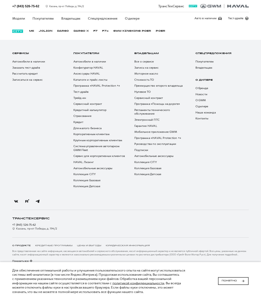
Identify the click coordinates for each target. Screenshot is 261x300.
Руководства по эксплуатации (155, 144)
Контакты (201, 118)
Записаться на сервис (27, 80)
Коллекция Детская (86, 186)
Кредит (78, 122)
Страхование (82, 116)
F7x (105, 31)
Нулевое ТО (142, 92)
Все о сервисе (144, 61)
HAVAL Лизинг (83, 162)
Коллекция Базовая (86, 180)
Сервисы (20, 53)
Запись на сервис (146, 68)
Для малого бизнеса (87, 128)
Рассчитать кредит (25, 73)
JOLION (45, 31)
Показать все (22, 261)
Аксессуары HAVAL (86, 73)
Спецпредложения (102, 18)
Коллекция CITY (84, 174)
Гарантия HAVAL (145, 126)
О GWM (200, 100)
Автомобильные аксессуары (92, 168)
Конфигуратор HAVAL (88, 68)
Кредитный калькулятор (90, 110)
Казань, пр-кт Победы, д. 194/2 (34, 228)
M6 (31, 31)
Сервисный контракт (87, 104)
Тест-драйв (81, 92)
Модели (18, 18)
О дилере (132, 18)
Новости (201, 94)
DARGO (63, 31)
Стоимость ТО (144, 80)
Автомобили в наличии (28, 61)
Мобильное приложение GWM (155, 132)
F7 (95, 31)
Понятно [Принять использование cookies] (233, 281)
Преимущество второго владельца (158, 86)
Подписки (141, 150)
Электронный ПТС (147, 120)
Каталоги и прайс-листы (90, 80)
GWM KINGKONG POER (132, 31)
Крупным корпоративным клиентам (97, 140)
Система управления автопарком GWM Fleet (96, 148)
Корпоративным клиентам (91, 134)
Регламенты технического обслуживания (152, 112)
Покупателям (43, 18)
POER (160, 31)
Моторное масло (146, 73)
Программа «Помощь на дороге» (157, 104)
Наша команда (205, 112)
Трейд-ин (79, 98)
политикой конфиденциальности (138, 283)
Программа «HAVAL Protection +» (96, 86)
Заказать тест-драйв (26, 68)
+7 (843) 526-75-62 (24, 225)
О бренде (201, 88)
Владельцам (70, 18)
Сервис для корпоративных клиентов (99, 156)
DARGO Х (81, 31)
